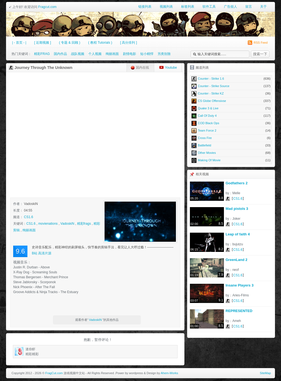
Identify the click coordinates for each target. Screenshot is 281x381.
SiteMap (265, 373)
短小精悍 (146, 54)
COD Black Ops (231, 123)
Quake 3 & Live (231, 108)
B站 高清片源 (41, 253)
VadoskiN (67, 224)
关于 (263, 7)
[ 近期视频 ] (42, 43)
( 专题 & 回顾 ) (69, 43)
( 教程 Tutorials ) (100, 43)
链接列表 (144, 7)
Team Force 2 (231, 130)
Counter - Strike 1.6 (231, 78)
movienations (48, 224)
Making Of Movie (231, 160)
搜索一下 (260, 54)
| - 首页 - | (19, 43)
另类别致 (164, 54)
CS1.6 (28, 217)
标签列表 (187, 7)
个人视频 (95, 54)
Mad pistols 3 (237, 209)
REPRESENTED (239, 311)
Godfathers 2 (237, 183)
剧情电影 (129, 54)
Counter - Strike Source (231, 86)
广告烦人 (230, 7)
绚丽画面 (112, 54)
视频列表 (166, 7)
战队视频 (77, 54)
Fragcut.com (47, 7)
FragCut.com (54, 373)
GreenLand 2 (236, 260)
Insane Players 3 (240, 285)
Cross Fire (231, 138)
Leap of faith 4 (238, 234)
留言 (248, 7)
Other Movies (231, 152)
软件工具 (209, 7)
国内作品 (60, 54)
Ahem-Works (169, 373)
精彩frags (84, 224)
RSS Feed (258, 42)
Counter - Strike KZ (231, 93)
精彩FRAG (42, 54)
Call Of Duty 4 (231, 115)
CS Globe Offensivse (231, 101)
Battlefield (231, 145)
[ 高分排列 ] (128, 43)
